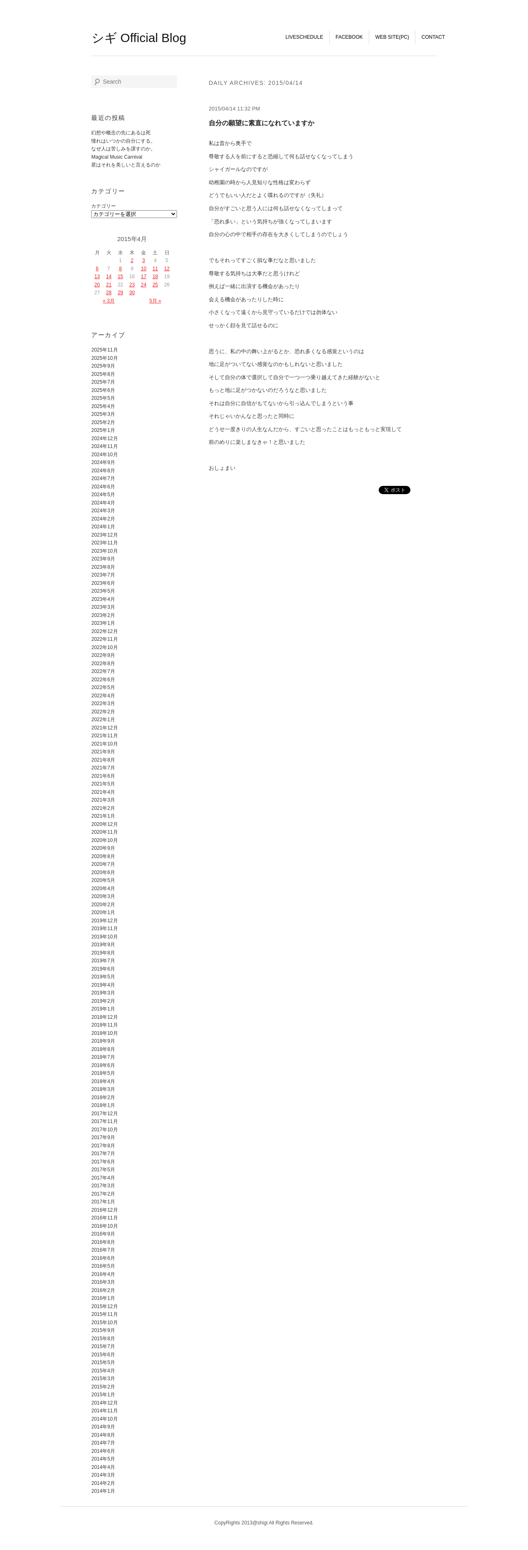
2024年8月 (103, 471)
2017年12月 (104, 1113)
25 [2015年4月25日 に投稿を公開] (155, 285)
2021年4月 (103, 792)
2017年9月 (103, 1137)
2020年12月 (104, 824)
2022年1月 (103, 719)
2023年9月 (103, 559)
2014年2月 (103, 1483)
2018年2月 (103, 1097)
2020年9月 (103, 848)
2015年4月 (103, 1371)
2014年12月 (104, 1403)
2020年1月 (103, 912)
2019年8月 (103, 953)
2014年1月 (103, 1491)
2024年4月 (103, 503)
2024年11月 (104, 446)
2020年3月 (103, 896)
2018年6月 (103, 1065)
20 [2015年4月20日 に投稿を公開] (97, 285)
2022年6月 (103, 679)
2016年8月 (103, 1242)
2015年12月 (104, 1306)
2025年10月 (104, 358)
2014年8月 (103, 1435)
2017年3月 (103, 1186)
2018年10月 (104, 1033)
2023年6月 (103, 583)
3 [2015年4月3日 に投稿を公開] (143, 260)
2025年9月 (103, 366)
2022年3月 (103, 703)
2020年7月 (103, 864)
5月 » (155, 301)
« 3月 (109, 301)
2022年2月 (103, 712)
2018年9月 (103, 1041)
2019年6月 (103, 969)
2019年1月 (103, 1009)
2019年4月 (103, 985)
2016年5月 (103, 1266)
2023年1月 (103, 623)
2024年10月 (104, 454)
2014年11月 (104, 1411)
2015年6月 (103, 1355)
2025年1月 (103, 430)
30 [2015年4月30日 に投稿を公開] (131, 292)
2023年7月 (103, 575)
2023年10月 (104, 551)
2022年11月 (104, 639)
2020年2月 (103, 904)
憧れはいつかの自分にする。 (123, 141)
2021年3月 (103, 800)
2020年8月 (103, 856)
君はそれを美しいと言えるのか (125, 165)
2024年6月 (103, 487)
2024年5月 (103, 494)
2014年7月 (103, 1443)
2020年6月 (103, 872)
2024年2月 (103, 519)
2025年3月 (103, 414)
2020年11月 (104, 832)
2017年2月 (103, 1194)
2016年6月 (103, 1258)
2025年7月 (103, 382)
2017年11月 (104, 1121)
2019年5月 (103, 977)
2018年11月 (104, 1025)
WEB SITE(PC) (392, 37)
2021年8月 (103, 760)
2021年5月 (103, 784)
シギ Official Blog (139, 38)
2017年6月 (103, 1162)
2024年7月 (103, 478)
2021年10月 (104, 744)
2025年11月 (104, 350)
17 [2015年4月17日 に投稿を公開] (143, 276)
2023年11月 (104, 543)
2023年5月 (103, 591)
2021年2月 (103, 808)
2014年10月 (104, 1419)
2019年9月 (103, 944)
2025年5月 (103, 398)
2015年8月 (103, 1338)
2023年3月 (103, 607)
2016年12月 (104, 1210)
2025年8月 (103, 374)
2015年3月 (103, 1378)
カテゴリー (103, 206)
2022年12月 (104, 631)
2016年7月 (103, 1250)
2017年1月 (103, 1202)
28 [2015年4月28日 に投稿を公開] (108, 292)
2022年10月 (104, 647)
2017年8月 (103, 1146)
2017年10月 (104, 1130)
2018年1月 (103, 1105)
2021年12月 (104, 728)
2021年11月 (104, 736)
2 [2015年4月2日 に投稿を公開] (132, 260)
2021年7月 (103, 768)
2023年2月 (103, 615)
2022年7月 (103, 671)
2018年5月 (103, 1073)
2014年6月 (103, 1451)
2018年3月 (103, 1089)
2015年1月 (103, 1395)
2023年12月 (104, 535)
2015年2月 (103, 1387)
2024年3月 (103, 511)
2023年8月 (103, 567)
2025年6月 (103, 390)
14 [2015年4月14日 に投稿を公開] (108, 276)
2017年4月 (103, 1178)
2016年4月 (103, 1274)
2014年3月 (103, 1475)
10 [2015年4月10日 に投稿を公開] (143, 269)
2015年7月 (103, 1346)
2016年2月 (103, 1290)
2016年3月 (103, 1282)
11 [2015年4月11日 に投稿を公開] (155, 269)
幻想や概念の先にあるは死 (121, 133)
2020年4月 (103, 888)
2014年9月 (103, 1427)
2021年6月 (103, 776)
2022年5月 (103, 687)
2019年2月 (103, 1001)
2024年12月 (104, 438)
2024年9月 (103, 462)
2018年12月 (104, 1017)
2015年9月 (103, 1330)
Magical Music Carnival (116, 157)
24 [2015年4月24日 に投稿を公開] (143, 285)
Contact (433, 37)
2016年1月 (103, 1298)
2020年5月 (103, 880)
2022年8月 (103, 663)
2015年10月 (104, 1322)
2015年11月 (104, 1314)
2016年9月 (103, 1234)
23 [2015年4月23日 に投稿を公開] (131, 285)
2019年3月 (103, 993)
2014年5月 (103, 1459)
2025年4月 (103, 406)
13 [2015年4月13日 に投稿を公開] (97, 276)
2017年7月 (103, 1153)
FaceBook (349, 37)
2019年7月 (103, 961)
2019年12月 (104, 921)
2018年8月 (103, 1049)
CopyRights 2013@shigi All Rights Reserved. (264, 1523)
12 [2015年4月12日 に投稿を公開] (167, 269)
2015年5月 (103, 1362)
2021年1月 (103, 816)
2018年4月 (103, 1081)
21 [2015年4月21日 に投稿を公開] (108, 285)
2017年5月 (103, 1169)
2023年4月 (103, 599)
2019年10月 (104, 937)
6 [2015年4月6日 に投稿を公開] (97, 269)
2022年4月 (103, 696)
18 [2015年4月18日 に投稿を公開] (155, 276)
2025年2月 (103, 422)
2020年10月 (104, 840)
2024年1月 (103, 527)
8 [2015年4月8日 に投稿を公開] (120, 269)
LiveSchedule (304, 37)
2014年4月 (103, 1467)
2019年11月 (104, 928)
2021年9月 (103, 752)
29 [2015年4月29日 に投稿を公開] (120, 292)
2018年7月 (103, 1057)
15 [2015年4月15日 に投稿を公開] (120, 276)
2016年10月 (104, 1226)
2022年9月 (103, 655)
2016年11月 (104, 1218)
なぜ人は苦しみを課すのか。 (123, 149)
